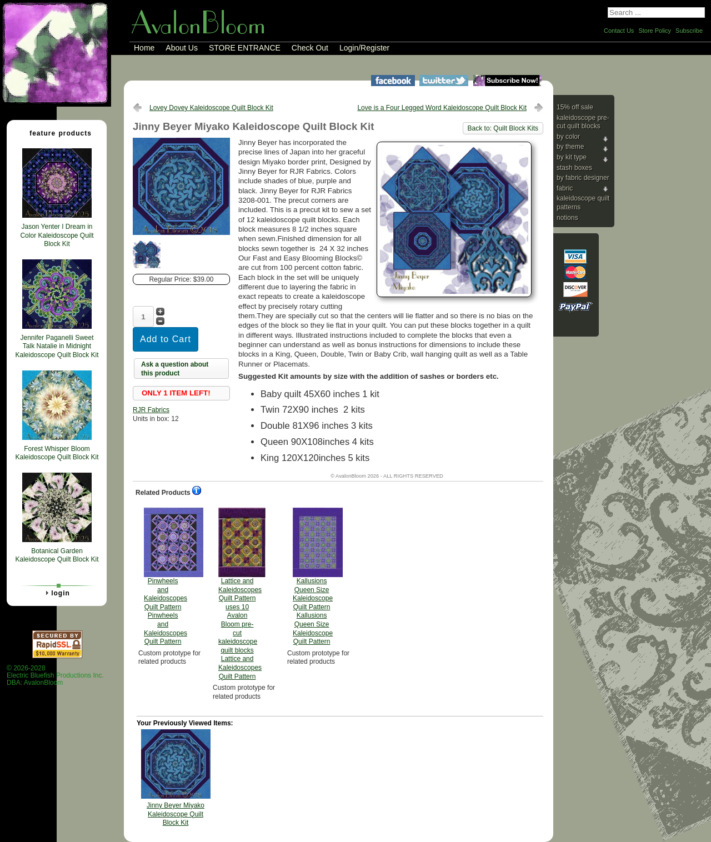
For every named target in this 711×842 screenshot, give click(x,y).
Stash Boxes (574, 168)
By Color (568, 137)
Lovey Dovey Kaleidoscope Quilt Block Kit (211, 108)
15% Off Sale (575, 107)
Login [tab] (56, 592)
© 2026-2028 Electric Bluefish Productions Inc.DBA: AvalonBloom (55, 675)
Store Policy (654, 30)
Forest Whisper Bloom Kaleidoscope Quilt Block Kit (56, 453)
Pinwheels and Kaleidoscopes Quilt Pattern (165, 576)
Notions (567, 218)
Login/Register (364, 47)
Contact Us (619, 30)
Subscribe (689, 30)
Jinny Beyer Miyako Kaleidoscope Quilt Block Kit (175, 813)
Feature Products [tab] (56, 132)
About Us (182, 47)
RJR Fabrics (151, 410)
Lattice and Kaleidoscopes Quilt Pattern (240, 594)
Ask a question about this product (174, 368)
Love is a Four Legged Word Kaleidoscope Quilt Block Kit (442, 108)
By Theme (570, 147)
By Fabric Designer (583, 178)
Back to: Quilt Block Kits (503, 128)
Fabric (565, 188)
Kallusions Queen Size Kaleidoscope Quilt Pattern (313, 576)
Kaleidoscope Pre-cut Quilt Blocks (583, 122)
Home (144, 47)
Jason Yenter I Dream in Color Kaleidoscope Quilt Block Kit (56, 235)
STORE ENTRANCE (245, 47)
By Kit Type (572, 157)
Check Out (310, 47)
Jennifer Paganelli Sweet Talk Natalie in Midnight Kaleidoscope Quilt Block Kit (56, 346)
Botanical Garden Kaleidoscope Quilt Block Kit (56, 555)
